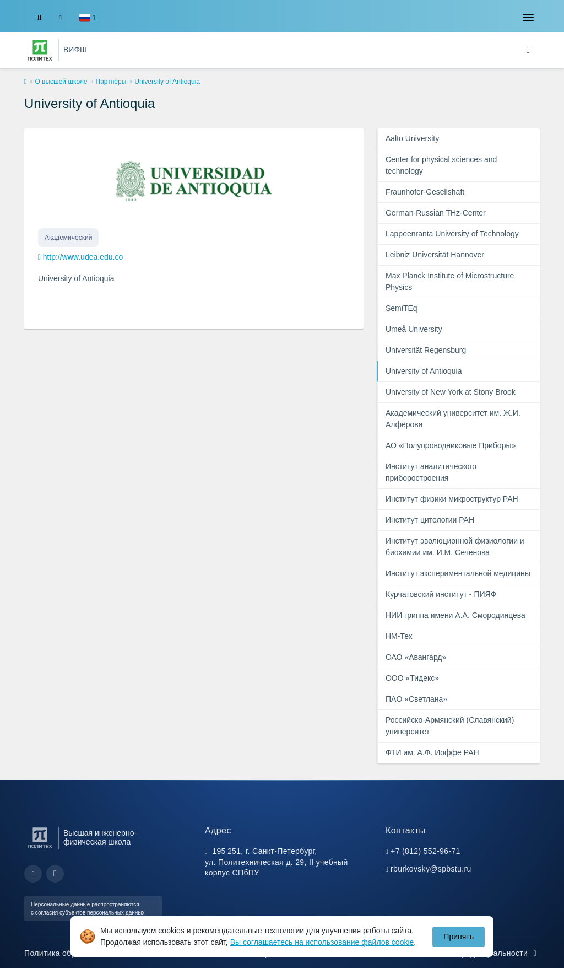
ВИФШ (75, 49)
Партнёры (111, 81)
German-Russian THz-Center (436, 212)
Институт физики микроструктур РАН (452, 498)
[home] (25, 82)
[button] (87, 18)
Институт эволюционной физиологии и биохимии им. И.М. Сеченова (455, 546)
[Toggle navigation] (528, 17)
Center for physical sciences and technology (441, 165)
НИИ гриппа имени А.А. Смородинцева (455, 615)
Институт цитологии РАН (430, 519)
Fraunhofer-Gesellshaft (425, 191)
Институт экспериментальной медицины (458, 573)
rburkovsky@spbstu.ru (431, 868)
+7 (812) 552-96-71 (425, 851)
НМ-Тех (399, 636)
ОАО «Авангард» (416, 657)
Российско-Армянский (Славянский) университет (450, 726)
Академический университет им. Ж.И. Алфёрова (453, 418)
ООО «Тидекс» (412, 678)
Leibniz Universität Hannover (435, 254)
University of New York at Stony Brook (451, 392)
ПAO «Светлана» (416, 699)
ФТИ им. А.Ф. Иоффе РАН (432, 752)
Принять (458, 936)
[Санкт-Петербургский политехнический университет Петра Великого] (40, 50)
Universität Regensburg (426, 350)
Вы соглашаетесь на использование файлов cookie (322, 942)
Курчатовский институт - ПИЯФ (441, 594)
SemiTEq (401, 308)
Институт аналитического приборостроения (431, 472)
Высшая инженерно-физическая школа (100, 837)
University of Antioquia (424, 371)
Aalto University (412, 138)
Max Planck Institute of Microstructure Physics (450, 281)
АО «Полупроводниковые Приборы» (451, 445)
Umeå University (414, 329)
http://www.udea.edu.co (83, 256)
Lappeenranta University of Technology (452, 233)
